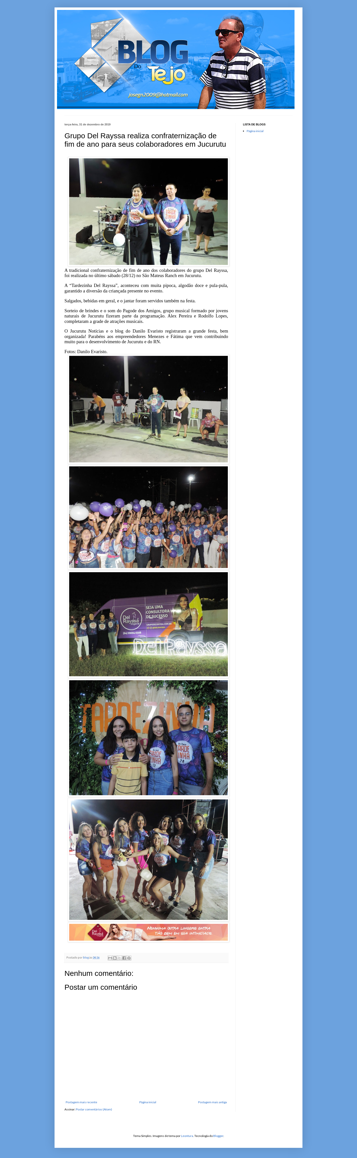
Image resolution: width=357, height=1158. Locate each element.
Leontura (187, 1136)
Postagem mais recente (81, 1102)
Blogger (218, 1136)
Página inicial (147, 1102)
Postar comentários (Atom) (94, 1109)
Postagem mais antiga (212, 1102)
